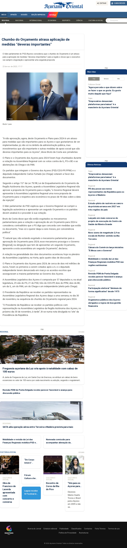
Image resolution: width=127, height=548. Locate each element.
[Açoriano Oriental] (9, 535)
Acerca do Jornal (34, 529)
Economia (52, 20)
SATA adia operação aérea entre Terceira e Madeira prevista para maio (38, 427)
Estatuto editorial (50, 529)
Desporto (66, 20)
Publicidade (64, 529)
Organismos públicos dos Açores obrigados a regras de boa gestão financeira (104, 303)
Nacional (19, 20)
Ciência (79, 20)
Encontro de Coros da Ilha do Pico (52, 486)
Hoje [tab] (94, 79)
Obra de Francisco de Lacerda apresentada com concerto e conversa (9, 492)
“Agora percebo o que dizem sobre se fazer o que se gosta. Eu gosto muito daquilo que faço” (105, 90)
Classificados (76, 529)
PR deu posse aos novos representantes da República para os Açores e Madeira (106, 191)
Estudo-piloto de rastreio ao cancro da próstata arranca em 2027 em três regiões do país (105, 206)
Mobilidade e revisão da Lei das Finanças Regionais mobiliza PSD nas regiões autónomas (20, 442)
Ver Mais (81, 332)
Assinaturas (83, 533)
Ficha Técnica (100, 529)
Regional (5, 20)
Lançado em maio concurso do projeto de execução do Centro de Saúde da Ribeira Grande (105, 221)
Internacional (35, 20)
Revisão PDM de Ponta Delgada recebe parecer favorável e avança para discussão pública (105, 276)
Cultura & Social (95, 20)
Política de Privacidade (67, 533)
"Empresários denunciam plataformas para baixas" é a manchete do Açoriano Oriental (103, 104)
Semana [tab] (106, 79)
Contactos (88, 529)
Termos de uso (114, 529)
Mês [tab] (118, 79)
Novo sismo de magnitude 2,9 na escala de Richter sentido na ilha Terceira (104, 235)
